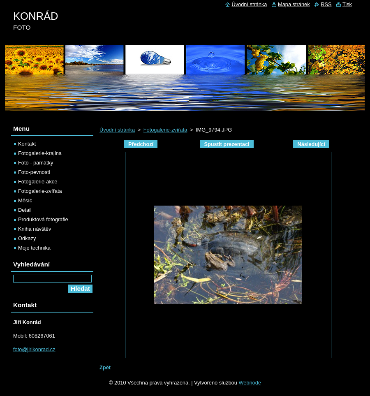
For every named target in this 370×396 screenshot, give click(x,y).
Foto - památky (35, 163)
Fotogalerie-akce (37, 181)
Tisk (347, 4)
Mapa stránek (294, 4)
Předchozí (140, 144)
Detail (25, 210)
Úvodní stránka (117, 130)
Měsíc (25, 200)
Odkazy (27, 238)
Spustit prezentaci (226, 144)
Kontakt (27, 144)
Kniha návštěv (34, 229)
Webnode (249, 383)
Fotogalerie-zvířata (165, 130)
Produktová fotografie (43, 219)
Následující (311, 144)
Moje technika (34, 248)
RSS (326, 4)
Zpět (105, 367)
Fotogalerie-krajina (40, 153)
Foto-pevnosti (34, 172)
